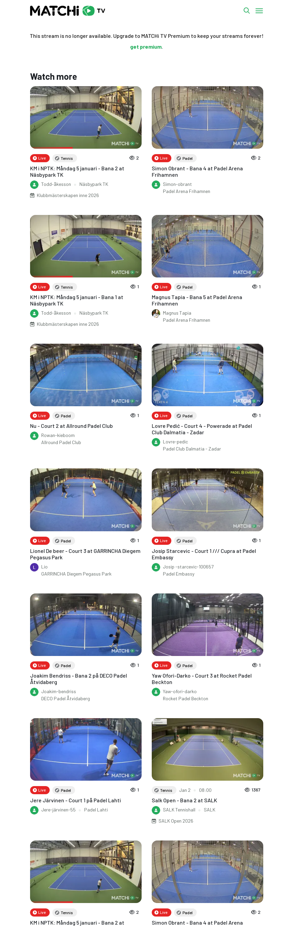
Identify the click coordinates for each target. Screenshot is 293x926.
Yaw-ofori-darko (180, 691)
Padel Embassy (178, 574)
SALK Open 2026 (175, 821)
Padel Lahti (96, 809)
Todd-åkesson (56, 184)
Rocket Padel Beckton (185, 698)
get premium (146, 46)
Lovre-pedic (175, 441)
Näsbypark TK (93, 184)
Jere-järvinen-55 (58, 809)
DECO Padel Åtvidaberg (65, 698)
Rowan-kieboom (58, 435)
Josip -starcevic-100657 (188, 566)
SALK (209, 809)
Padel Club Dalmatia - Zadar (192, 449)
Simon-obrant (177, 184)
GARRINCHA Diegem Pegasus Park (76, 574)
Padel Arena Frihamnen (186, 191)
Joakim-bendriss (58, 691)
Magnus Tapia (177, 313)
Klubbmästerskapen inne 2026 (68, 195)
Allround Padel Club (61, 442)
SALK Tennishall (179, 809)
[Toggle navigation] (259, 11)
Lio (44, 566)
